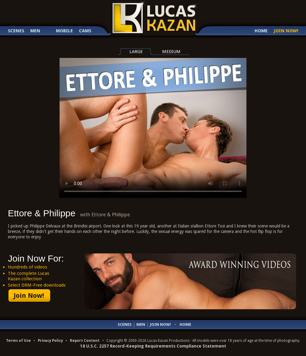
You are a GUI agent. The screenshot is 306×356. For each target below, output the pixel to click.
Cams (85, 31)
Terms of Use (18, 341)
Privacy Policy (50, 341)
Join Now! (286, 31)
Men (35, 31)
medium (171, 51)
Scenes (16, 31)
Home (261, 31)
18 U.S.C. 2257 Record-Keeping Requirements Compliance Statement (153, 346)
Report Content (84, 341)
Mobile (64, 31)
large (136, 51)
